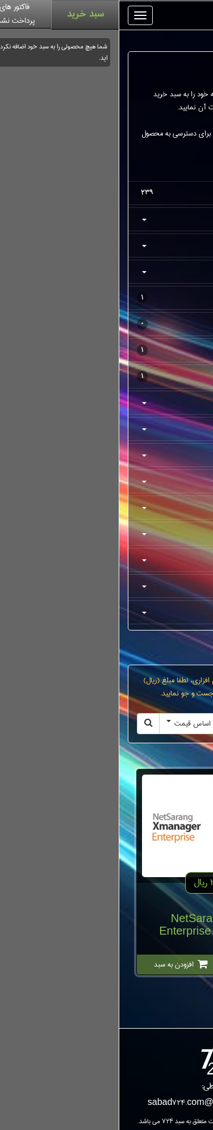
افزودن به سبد (62, 964)
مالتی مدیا (109, 402)
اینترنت (109, 507)
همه (106, 193)
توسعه (109, 586)
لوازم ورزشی (106, 324)
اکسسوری (109, 271)
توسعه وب (109, 612)
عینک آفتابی (106, 376)
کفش (109, 219)
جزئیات (151, 964)
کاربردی (109, 533)
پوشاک (109, 245)
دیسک (109, 481)
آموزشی (109, 559)
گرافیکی (109, 455)
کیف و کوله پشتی (106, 297)
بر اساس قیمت (72, 723)
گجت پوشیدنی (106, 350)
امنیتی (109, 428)
